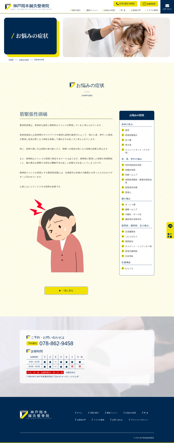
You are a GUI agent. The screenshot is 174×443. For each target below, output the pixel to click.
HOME (11, 60)
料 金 (123, 10)
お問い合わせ (117, 420)
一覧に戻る (67, 290)
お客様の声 (136, 10)
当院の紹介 (76, 10)
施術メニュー (92, 10)
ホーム (79, 413)
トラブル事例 (152, 10)
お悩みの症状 (109, 10)
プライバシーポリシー (139, 420)
